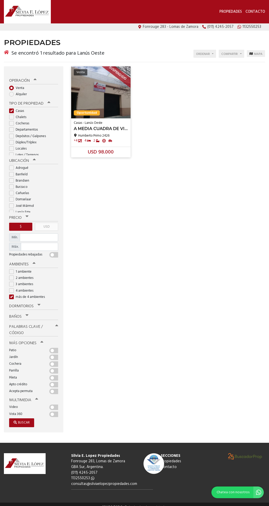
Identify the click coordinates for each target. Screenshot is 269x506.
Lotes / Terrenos (25, 150)
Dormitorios (24, 301)
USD (47, 222)
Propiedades (230, 12)
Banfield (20, 170)
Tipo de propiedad (29, 100)
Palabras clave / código (33, 325)
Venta (18, 84)
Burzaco (20, 182)
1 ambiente (22, 267)
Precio (18, 213)
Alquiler (19, 90)
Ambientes (22, 260)
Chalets (19, 113)
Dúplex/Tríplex (24, 138)
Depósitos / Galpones (29, 132)
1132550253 (82, 473)
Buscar (22, 417)
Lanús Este (21, 207)
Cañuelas (20, 189)
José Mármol (23, 201)
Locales (19, 144)
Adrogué (20, 163)
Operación (22, 77)
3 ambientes (22, 279)
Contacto (255, 12)
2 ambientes (23, 273)
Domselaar (21, 195)
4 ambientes (23, 286)
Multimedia (23, 395)
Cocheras (21, 119)
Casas (18, 106)
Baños (18, 312)
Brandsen (21, 176)
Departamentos (25, 125)
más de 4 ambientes (28, 292)
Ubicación (22, 156)
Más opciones (26, 338)
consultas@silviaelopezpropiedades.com (104, 479)
